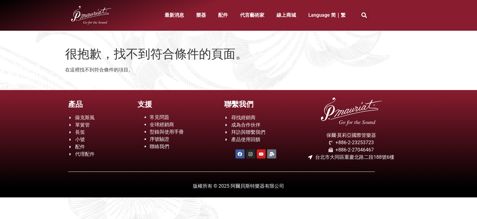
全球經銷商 (162, 124)
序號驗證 (159, 139)
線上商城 (286, 15)
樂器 (201, 15)
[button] (364, 15)
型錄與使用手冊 (167, 132)
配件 (223, 15)
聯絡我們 (159, 146)
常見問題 (159, 117)
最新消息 (174, 15)
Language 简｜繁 (327, 15)
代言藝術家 (252, 15)
